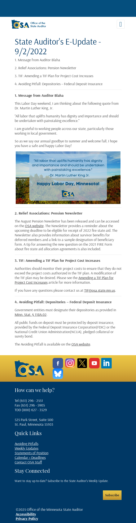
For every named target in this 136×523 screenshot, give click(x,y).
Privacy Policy (27, 518)
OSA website (34, 225)
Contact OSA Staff (28, 462)
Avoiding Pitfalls (26, 443)
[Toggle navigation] (121, 24)
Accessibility (26, 514)
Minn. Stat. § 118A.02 (31, 314)
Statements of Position (31, 452)
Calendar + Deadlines (30, 457)
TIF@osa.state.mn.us (99, 290)
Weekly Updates (26, 448)
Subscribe (112, 495)
